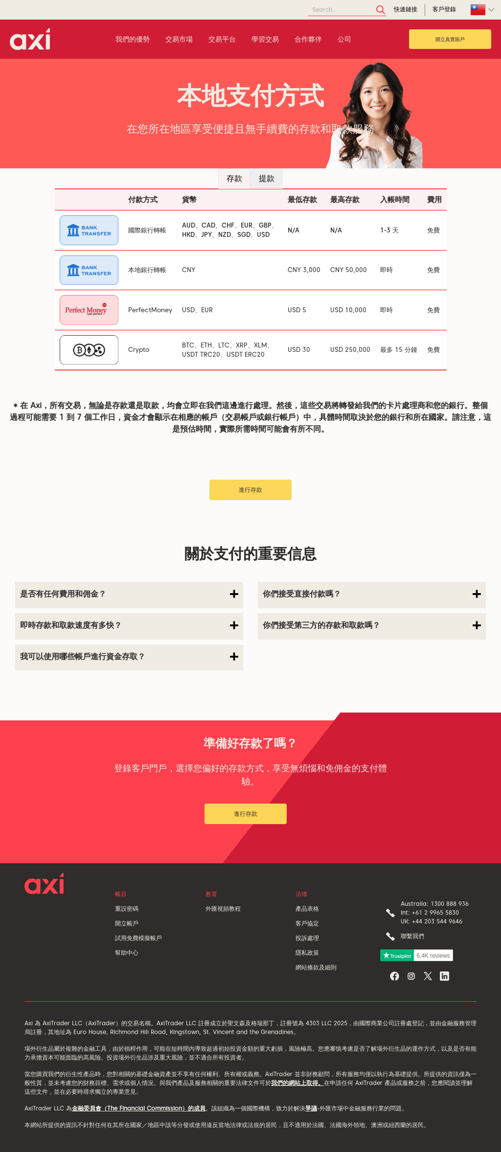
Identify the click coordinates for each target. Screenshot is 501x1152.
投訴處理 (307, 938)
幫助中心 (126, 952)
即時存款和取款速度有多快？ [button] (129, 625)
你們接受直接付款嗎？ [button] (372, 594)
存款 (234, 178)
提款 (266, 178)
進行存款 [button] (250, 489)
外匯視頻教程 (223, 908)
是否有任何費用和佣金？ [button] (129, 594)
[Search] (347, 10)
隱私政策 (307, 952)
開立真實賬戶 (450, 39)
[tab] (129, 595)
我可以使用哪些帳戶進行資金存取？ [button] (129, 657)
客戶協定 (307, 923)
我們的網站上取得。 (297, 1082)
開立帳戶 (126, 923)
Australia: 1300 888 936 (435, 903)
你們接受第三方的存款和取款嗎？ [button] (372, 625)
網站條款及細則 (316, 967)
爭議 (311, 1108)
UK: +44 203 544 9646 (431, 921)
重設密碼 (126, 908)
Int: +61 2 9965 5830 (430, 912)
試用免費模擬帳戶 (138, 938)
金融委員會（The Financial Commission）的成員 (138, 1108)
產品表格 (307, 908)
